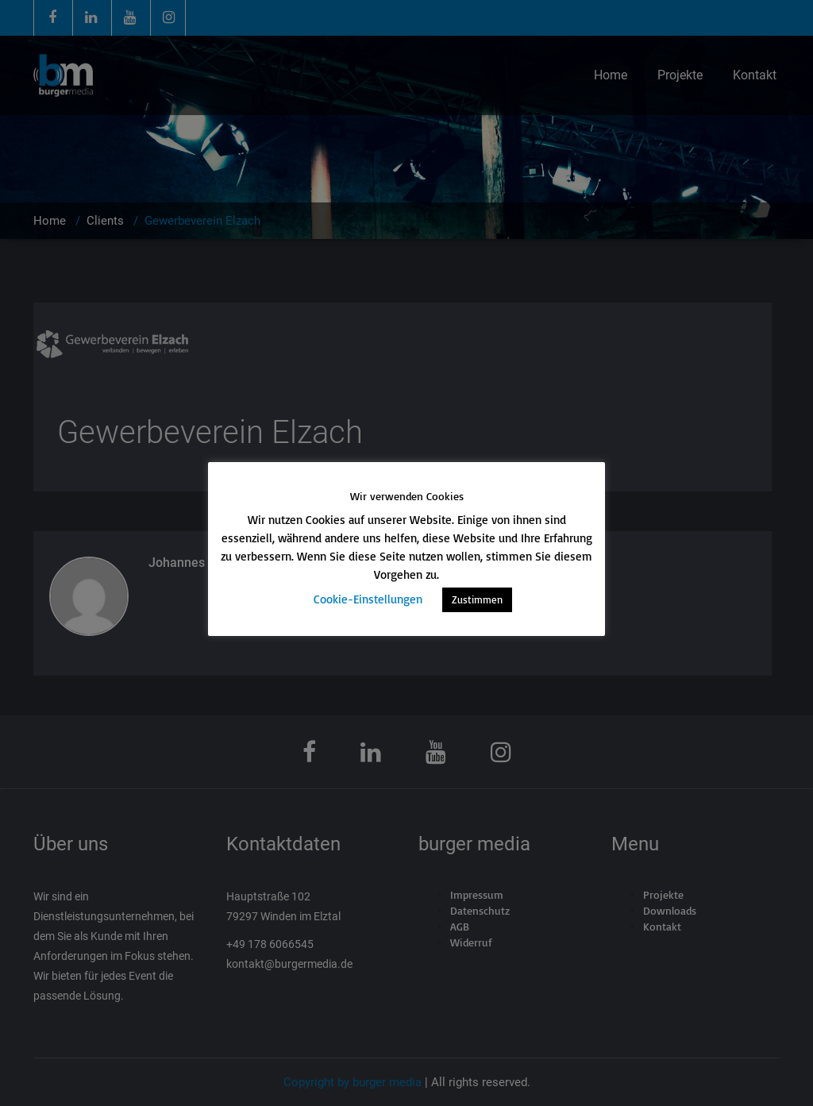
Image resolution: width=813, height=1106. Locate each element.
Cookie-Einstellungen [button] (368, 599)
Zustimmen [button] (477, 599)
